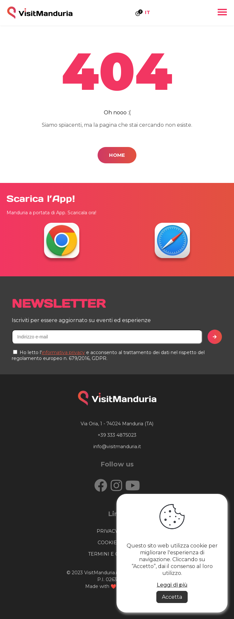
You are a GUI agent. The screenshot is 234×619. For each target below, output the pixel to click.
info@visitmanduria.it (117, 446)
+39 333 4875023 (117, 435)
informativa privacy (63, 352)
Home (117, 155)
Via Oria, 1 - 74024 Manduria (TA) (117, 424)
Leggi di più (172, 585)
